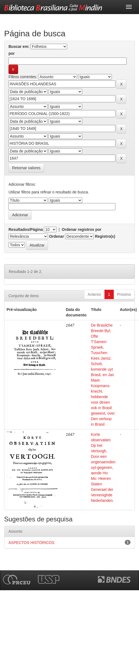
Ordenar (56, 236)
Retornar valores (26, 168)
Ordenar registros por (81, 229)
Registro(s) (105, 236)
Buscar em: (18, 46)
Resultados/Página (25, 229)
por (11, 53)
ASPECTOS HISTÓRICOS (31, 542)
